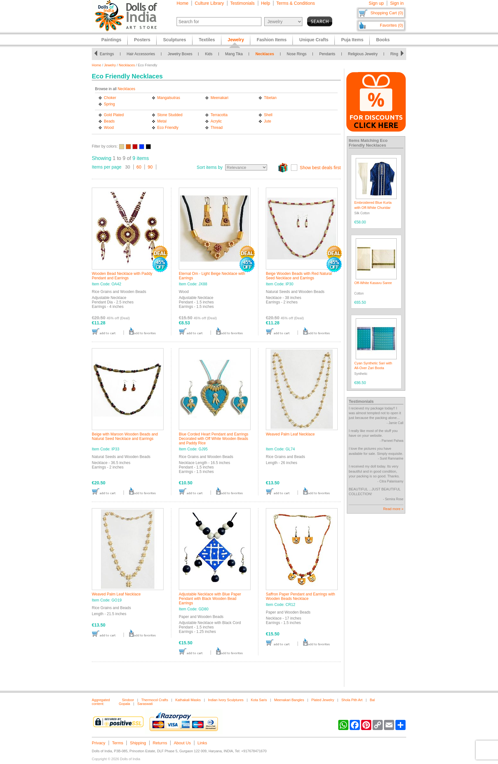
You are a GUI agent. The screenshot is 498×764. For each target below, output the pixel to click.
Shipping (138, 743)
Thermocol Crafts (154, 700)
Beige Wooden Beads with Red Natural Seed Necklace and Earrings (299, 275)
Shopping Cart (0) (386, 12)
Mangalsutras (168, 98)
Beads (109, 121)
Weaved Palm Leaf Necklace (290, 434)
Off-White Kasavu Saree (373, 283)
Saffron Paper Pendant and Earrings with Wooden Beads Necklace (300, 596)
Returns (160, 743)
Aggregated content (101, 702)
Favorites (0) (391, 25)
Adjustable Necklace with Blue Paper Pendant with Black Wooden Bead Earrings (210, 598)
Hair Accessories (141, 54)
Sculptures (174, 39)
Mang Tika (234, 54)
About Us (182, 743)
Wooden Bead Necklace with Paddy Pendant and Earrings (122, 275)
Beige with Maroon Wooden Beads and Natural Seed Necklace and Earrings (125, 436)
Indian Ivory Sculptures (226, 700)
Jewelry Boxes (180, 54)
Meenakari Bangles (289, 700)
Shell (268, 115)
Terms (117, 743)
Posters (142, 39)
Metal (161, 121)
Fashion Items (271, 39)
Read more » (393, 509)
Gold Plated (114, 115)
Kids (208, 54)
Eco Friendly (167, 127)
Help (265, 3)
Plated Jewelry (322, 700)
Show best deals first (320, 167)
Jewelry (110, 65)
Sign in (397, 3)
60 (139, 166)
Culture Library (209, 3)
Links (202, 743)
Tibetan (270, 98)
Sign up (376, 3)
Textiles (207, 39)
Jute (267, 121)
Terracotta (219, 115)
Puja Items (352, 39)
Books (383, 39)
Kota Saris (259, 700)
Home (182, 3)
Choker (110, 98)
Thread (217, 127)
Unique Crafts (313, 39)
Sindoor (128, 700)
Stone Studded (169, 115)
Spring (109, 104)
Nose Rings (296, 54)
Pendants (327, 54)
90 (150, 166)
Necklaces (264, 54)
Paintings (111, 39)
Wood (109, 127)
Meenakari (219, 98)
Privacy (98, 743)
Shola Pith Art (352, 700)
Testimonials (242, 3)
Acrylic (216, 121)
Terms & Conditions (295, 3)
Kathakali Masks (188, 700)
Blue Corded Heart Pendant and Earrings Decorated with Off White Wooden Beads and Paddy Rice (213, 438)
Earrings (107, 54)
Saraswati (144, 704)
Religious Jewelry (363, 54)
